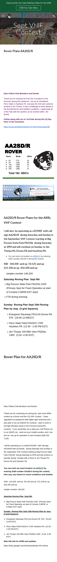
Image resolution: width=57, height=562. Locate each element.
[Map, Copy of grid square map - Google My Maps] (28, 382)
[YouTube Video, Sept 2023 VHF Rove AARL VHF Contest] (28, 73)
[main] (28, 28)
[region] (28, 6)
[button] (3, 15)
